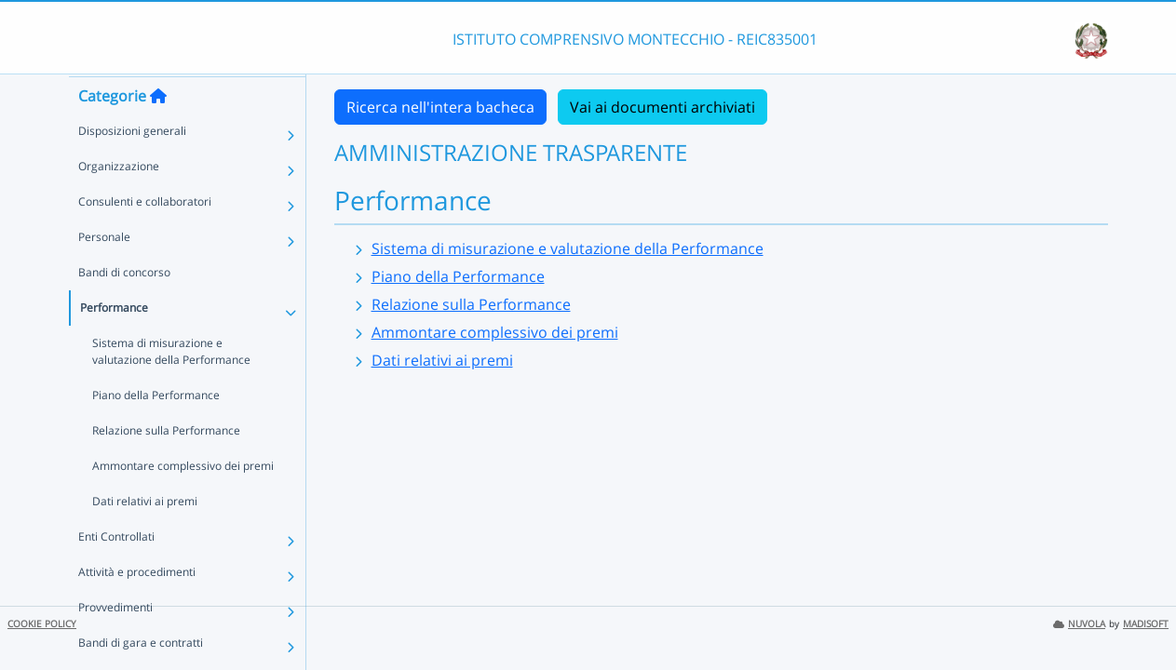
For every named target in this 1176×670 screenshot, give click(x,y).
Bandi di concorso (124, 307)
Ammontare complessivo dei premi (183, 501)
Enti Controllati (116, 572)
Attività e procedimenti (137, 607)
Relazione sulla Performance (166, 466)
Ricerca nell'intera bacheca (440, 107)
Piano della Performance (156, 430)
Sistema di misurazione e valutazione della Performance (171, 386)
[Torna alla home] (158, 131)
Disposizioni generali (132, 166)
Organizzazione (118, 201)
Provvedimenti (115, 642)
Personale (104, 272)
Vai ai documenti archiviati (662, 107)
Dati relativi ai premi (144, 536)
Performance (114, 343)
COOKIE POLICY (41, 624)
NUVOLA (1079, 624)
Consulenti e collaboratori (144, 237)
